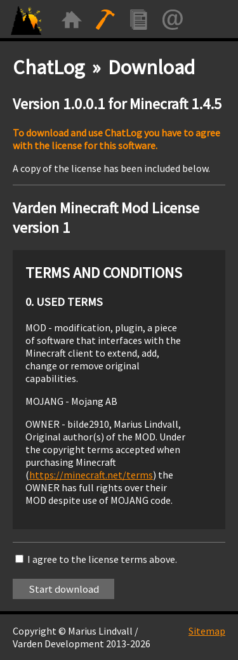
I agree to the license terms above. (102, 559)
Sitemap (206, 630)
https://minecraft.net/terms (91, 474)
